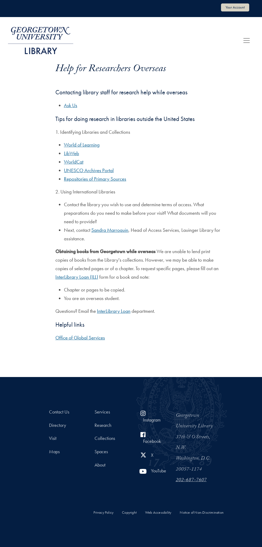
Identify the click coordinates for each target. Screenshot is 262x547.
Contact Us (59, 412)
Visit (52, 438)
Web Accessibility (158, 512)
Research (103, 425)
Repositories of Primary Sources (95, 179)
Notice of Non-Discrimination (202, 512)
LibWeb (71, 153)
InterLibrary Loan (113, 311)
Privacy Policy (103, 512)
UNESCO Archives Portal (89, 170)
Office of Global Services (80, 337)
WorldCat (73, 162)
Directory (57, 425)
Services (102, 412)
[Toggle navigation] (246, 40)
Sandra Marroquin (109, 230)
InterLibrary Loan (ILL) (76, 277)
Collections (105, 438)
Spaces (101, 452)
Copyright (129, 512)
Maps (54, 452)
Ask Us (70, 105)
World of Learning (82, 144)
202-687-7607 (191, 480)
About (100, 465)
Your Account (235, 7)
